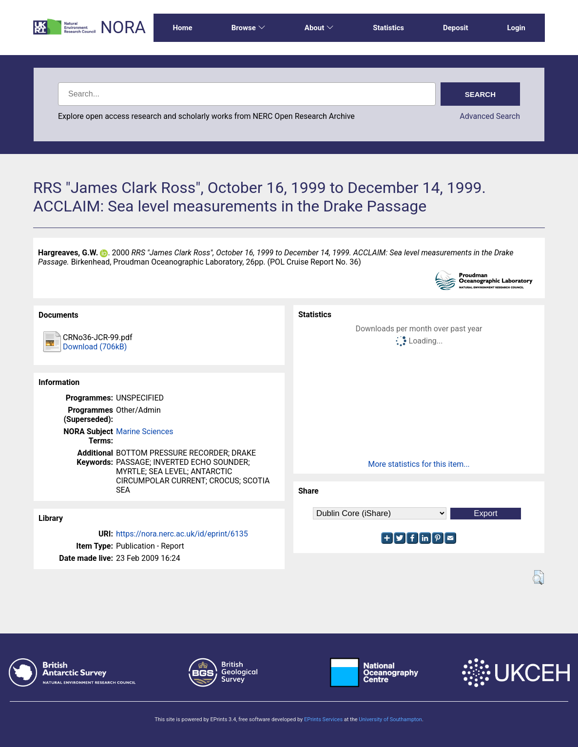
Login (516, 27)
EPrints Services (323, 719)
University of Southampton (390, 719)
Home (183, 27)
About (319, 27)
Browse (248, 27)
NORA (123, 28)
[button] (538, 577)
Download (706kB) (95, 346)
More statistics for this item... (419, 464)
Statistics (388, 27)
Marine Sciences (144, 431)
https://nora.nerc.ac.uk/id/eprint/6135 (182, 533)
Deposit (455, 27)
